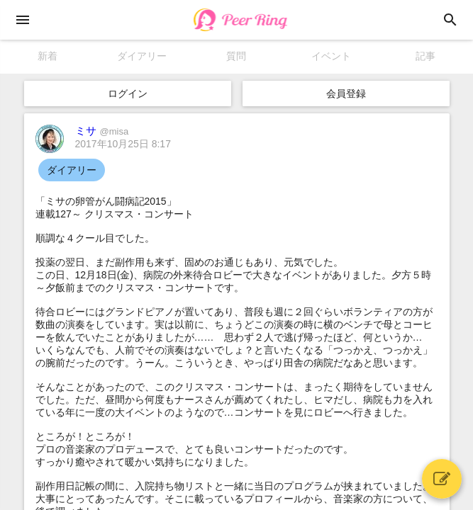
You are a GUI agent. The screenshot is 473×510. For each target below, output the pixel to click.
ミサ (102, 131)
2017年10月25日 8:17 (123, 143)
